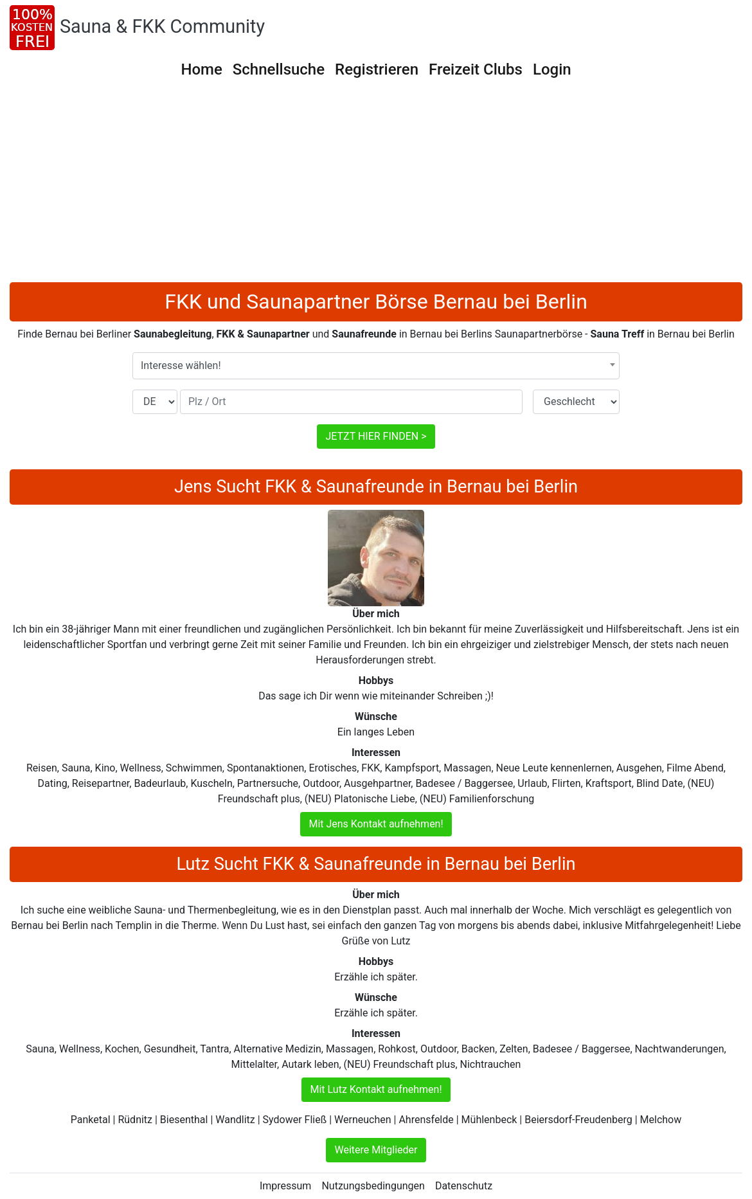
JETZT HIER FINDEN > (375, 436)
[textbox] (376, 366)
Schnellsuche (279, 69)
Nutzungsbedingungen (372, 1186)
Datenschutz (463, 1186)
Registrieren (376, 69)
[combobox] (376, 365)
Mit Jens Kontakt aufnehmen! (376, 824)
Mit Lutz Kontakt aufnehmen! (376, 1089)
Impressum (286, 1186)
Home (201, 69)
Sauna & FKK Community (162, 26)
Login (552, 69)
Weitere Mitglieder (375, 1150)
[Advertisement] (376, 186)
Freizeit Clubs (476, 69)
